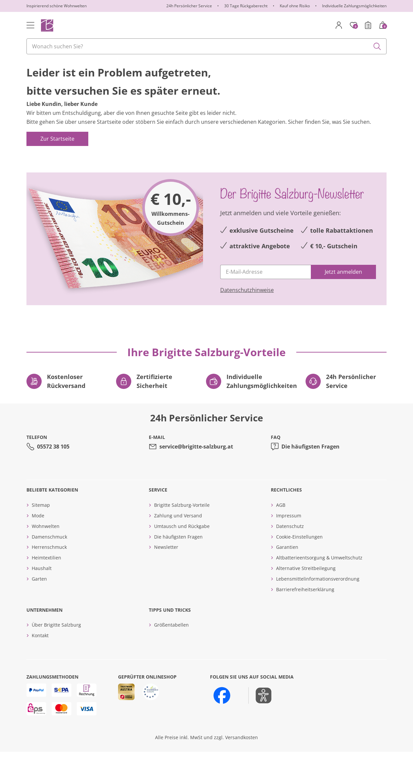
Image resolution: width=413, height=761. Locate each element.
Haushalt (42, 578)
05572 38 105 (53, 456)
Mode (38, 525)
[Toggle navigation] (30, 25)
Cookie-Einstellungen (299, 546)
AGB (280, 514)
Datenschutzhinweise (247, 299)
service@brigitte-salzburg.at (196, 456)
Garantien (287, 556)
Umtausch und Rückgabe (182, 536)
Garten (39, 588)
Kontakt (40, 645)
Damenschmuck (49, 546)
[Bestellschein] (368, 25)
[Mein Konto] (339, 25)
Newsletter (166, 556)
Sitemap (41, 514)
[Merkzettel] (353, 25)
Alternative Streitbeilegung (306, 578)
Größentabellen (171, 634)
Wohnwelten (46, 536)
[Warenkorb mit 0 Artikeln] (383, 25)
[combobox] (206, 46)
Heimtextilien (46, 567)
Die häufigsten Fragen (310, 456)
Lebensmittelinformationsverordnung (317, 588)
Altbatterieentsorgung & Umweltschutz (319, 567)
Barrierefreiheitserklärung (305, 598)
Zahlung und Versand (178, 525)
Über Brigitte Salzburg (56, 634)
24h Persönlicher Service (189, 6)
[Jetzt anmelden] (343, 281)
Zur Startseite (57, 148)
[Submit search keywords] (377, 46)
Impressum (288, 525)
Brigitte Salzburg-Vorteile (182, 514)
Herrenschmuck (49, 556)
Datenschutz (290, 536)
